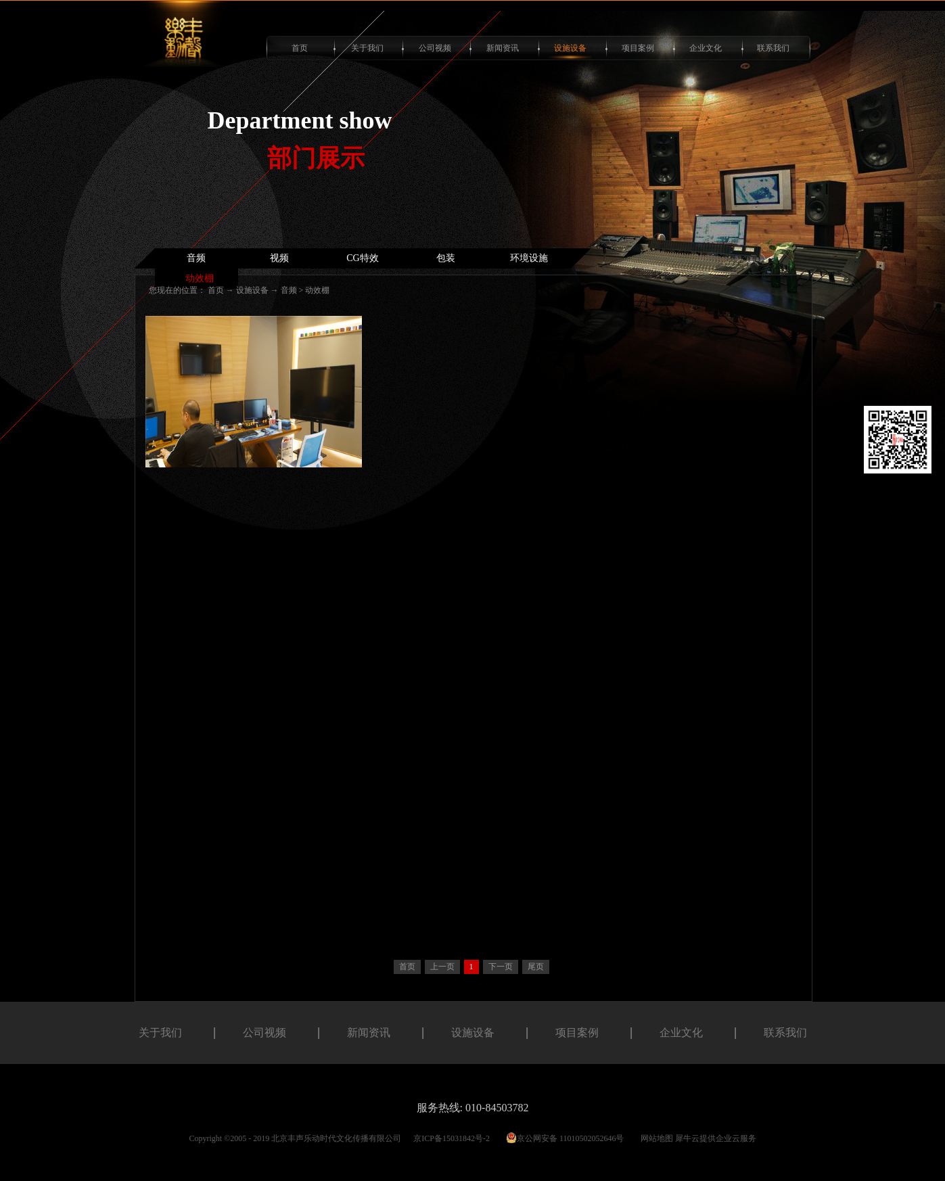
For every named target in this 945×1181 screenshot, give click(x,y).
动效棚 (317, 290)
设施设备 (252, 290)
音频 (289, 290)
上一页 (442, 966)
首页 (300, 48)
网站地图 (655, 1138)
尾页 (536, 966)
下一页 (500, 966)
